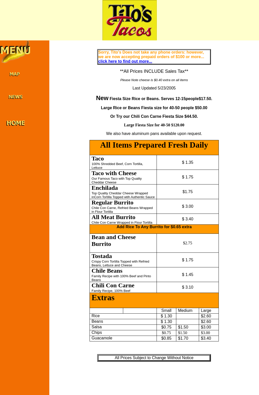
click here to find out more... (125, 61)
